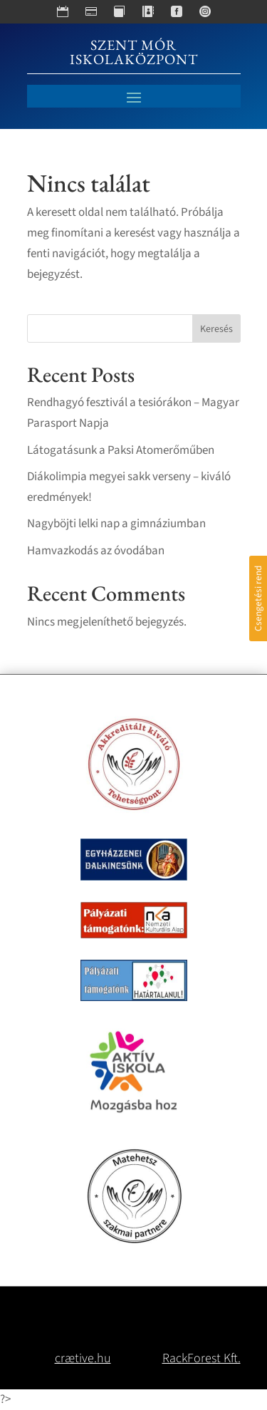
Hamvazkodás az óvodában (95, 550)
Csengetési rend (258, 598)
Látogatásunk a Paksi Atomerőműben (120, 450)
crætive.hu (83, 1358)
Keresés (216, 329)
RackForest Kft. (201, 1358)
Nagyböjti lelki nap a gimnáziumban (116, 523)
